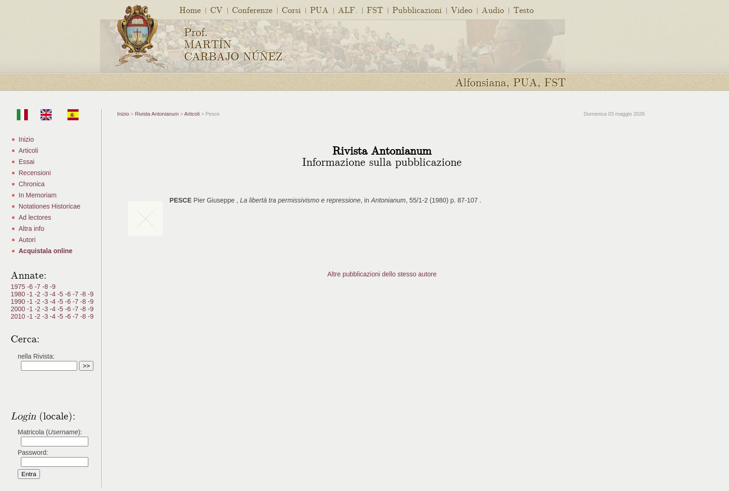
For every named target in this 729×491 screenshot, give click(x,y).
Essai (26, 161)
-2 (38, 294)
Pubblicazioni (417, 9)
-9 (52, 286)
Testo (523, 9)
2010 (19, 316)
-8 (46, 286)
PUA (319, 9)
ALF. (348, 9)
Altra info (31, 228)
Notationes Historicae (49, 206)
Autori (27, 239)
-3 (46, 294)
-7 (38, 286)
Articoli (28, 150)
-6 (30, 286)
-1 (30, 294)
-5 (61, 294)
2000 (19, 309)
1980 (19, 294)
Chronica (32, 184)
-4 (53, 294)
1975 (19, 286)
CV (216, 9)
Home (190, 9)
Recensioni (35, 173)
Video (461, 9)
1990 (19, 301)
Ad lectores (35, 217)
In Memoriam (38, 195)
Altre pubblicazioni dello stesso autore (382, 274)
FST (375, 9)
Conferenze (252, 9)
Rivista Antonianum (157, 114)
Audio (493, 9)
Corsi (291, 9)
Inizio (26, 139)
